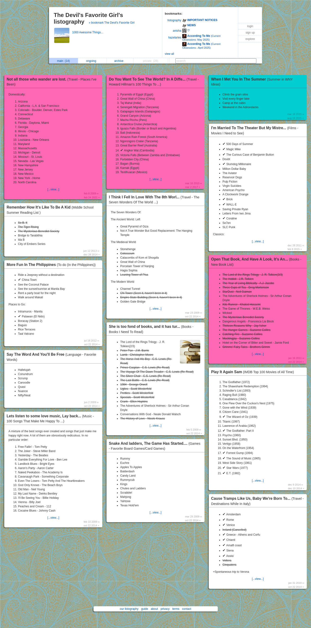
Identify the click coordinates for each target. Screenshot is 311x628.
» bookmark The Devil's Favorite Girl (111, 22)
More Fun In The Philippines (52, 265)
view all (169, 54)
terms (175, 609)
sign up (250, 32)
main (63, 61)
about (154, 609)
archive (120, 61)
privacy (164, 609)
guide (144, 609)
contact (186, 609)
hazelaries (174, 37)
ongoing (92, 61)
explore (250, 39)
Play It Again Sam (253, 372)
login (250, 26)
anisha (177, 30)
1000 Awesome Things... (88, 32)
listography (174, 20)
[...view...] (53, 189)
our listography (129, 609)
